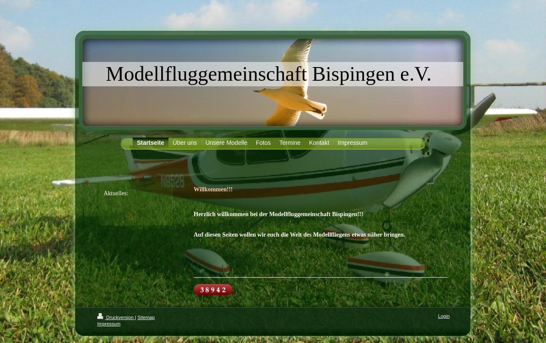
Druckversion (116, 317)
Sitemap (145, 317)
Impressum (108, 323)
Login (444, 316)
